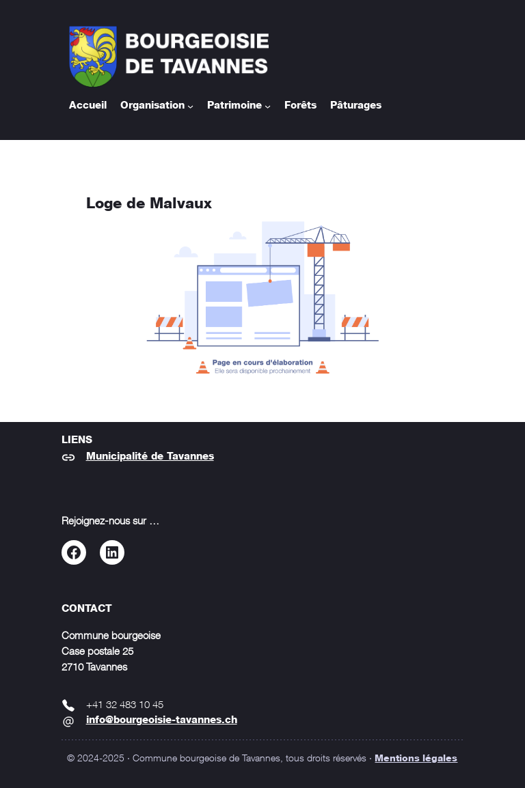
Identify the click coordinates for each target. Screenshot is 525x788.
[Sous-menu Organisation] (190, 106)
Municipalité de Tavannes (150, 457)
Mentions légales (416, 759)
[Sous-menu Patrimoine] (268, 106)
